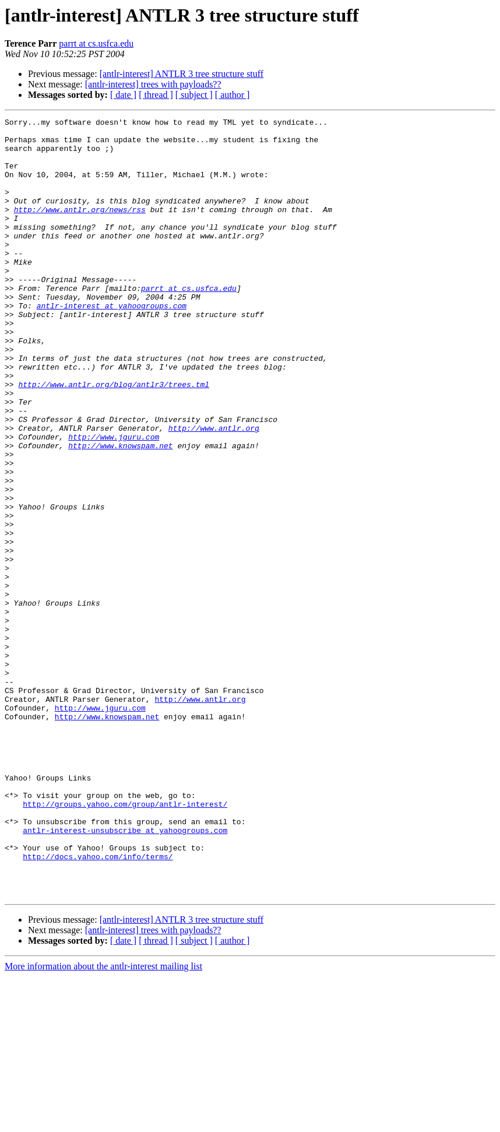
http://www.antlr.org (213, 491)
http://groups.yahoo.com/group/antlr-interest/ (125, 942)
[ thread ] (156, 95)
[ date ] (123, 95)
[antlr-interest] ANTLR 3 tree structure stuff (182, 74)
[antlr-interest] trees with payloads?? (153, 84)
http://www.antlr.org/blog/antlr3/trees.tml (113, 438)
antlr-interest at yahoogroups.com (111, 344)
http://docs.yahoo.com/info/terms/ (97, 1005)
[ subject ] (194, 95)
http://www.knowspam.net (120, 512)
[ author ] (232, 95)
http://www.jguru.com (113, 501)
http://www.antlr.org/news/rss (80, 228)
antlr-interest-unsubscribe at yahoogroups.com (125, 973)
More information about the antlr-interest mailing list (103, 1122)
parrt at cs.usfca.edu (96, 43)
